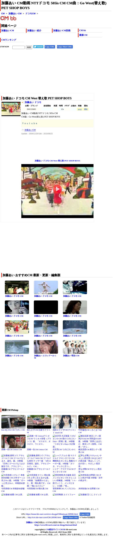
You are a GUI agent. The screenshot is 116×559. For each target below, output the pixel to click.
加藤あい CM (15, 13)
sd (80, 109)
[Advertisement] (55, 73)
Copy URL (50, 47)
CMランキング (8, 40)
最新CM (83, 35)
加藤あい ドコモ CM (14, 296)
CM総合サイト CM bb (56, 529)
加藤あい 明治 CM (71, 355)
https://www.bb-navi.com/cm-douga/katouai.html (56, 525)
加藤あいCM (7, 30)
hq (79, 109)
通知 (85, 109)
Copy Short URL (65, 47)
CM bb (82, 30)
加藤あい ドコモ (33, 102)
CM (3, 13)
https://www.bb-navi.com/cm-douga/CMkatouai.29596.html (52, 514)
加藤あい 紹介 (34, 30)
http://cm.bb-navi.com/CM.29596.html (44, 517)
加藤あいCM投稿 (61, 30)
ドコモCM (30, 13)
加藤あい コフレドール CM (45, 356)
